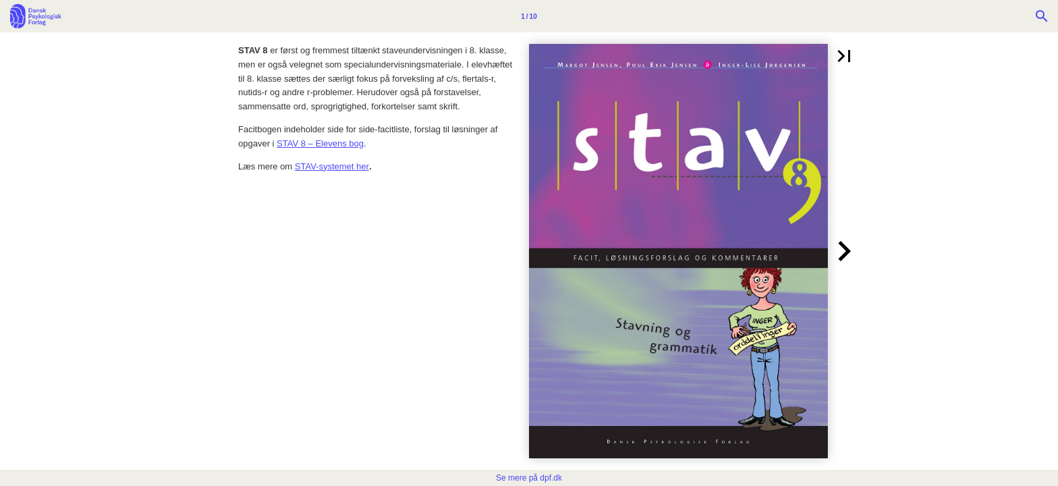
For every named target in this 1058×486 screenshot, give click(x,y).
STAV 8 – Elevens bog (320, 143)
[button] (844, 56)
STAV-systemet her (332, 166)
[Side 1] (529, 16)
